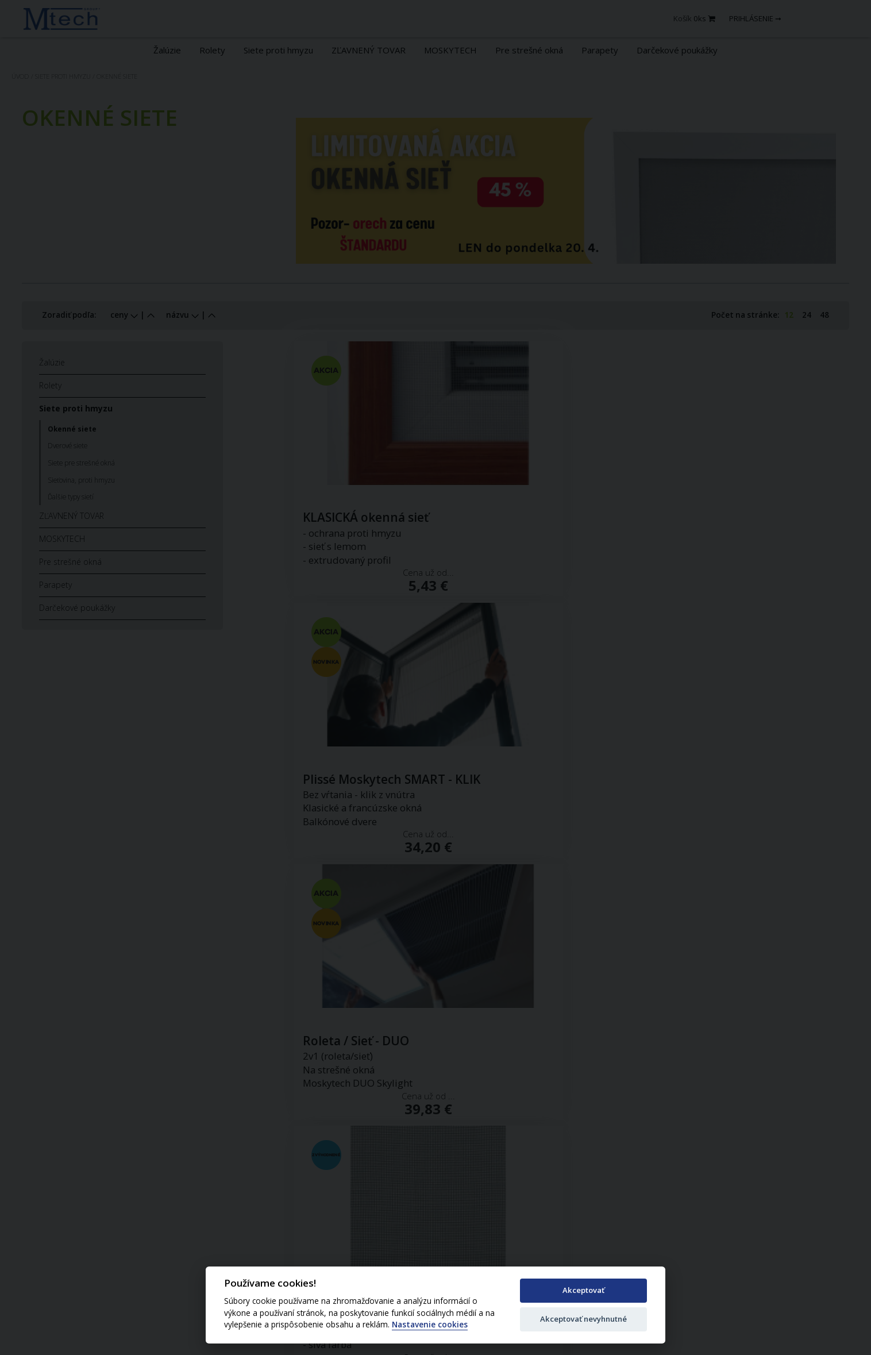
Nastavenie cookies (430, 1325)
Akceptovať (583, 1290)
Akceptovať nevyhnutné (583, 1319)
